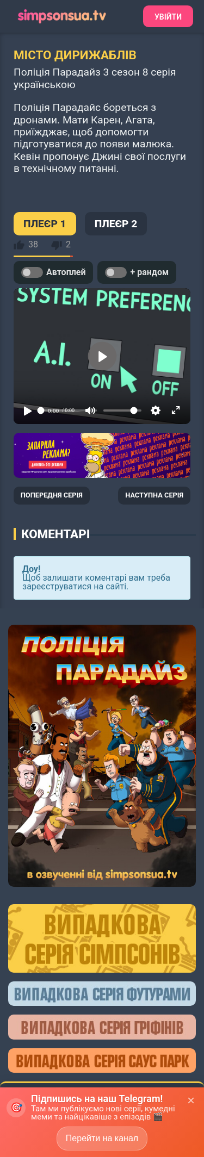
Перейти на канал (102, 1138)
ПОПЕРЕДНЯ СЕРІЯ (52, 495)
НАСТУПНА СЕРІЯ (154, 495)
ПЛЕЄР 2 (116, 223)
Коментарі (55, 534)
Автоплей (53, 272)
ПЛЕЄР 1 (44, 223)
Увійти (168, 17)
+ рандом (137, 272)
